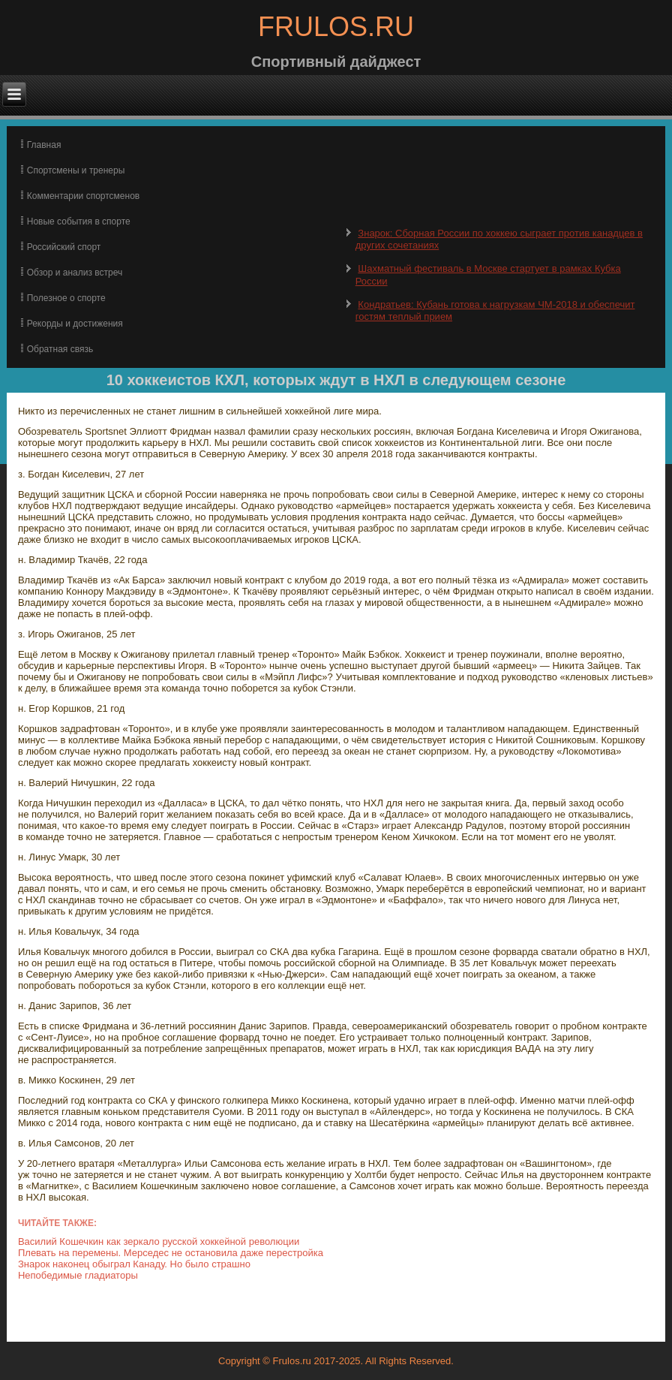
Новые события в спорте (78, 221)
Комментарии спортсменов (83, 196)
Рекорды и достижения (75, 323)
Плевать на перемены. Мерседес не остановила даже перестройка (170, 1252)
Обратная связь (60, 349)
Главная (44, 145)
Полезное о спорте (66, 298)
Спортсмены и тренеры (76, 170)
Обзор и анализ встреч (74, 272)
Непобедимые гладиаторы (78, 1275)
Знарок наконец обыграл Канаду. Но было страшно (134, 1264)
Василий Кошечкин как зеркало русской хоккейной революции (158, 1241)
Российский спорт (64, 247)
